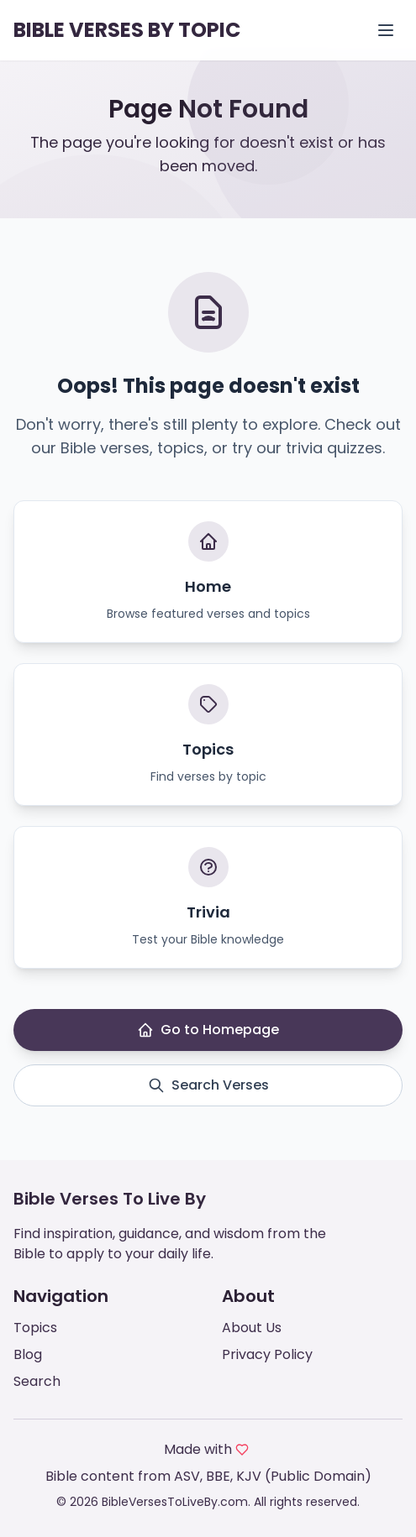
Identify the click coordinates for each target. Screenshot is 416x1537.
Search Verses (208, 1085)
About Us (252, 1327)
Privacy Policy (267, 1354)
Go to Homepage (208, 1029)
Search (37, 1381)
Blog (27, 1354)
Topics (35, 1327)
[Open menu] (386, 30)
